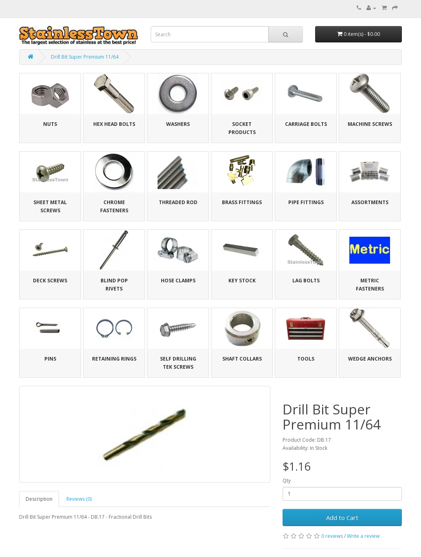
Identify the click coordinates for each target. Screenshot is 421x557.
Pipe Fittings (306, 202)
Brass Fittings (242, 202)
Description (39, 498)
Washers (178, 124)
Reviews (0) (79, 498)
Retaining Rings (114, 358)
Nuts (50, 124)
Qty (287, 480)
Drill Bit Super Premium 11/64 (84, 56)
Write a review (363, 536)
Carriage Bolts (306, 124)
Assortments (369, 202)
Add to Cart (342, 517)
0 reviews (332, 536)
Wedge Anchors (370, 358)
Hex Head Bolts (114, 124)
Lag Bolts (306, 280)
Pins (50, 358)
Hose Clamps (178, 280)
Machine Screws (370, 124)
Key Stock (242, 280)
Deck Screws (50, 280)
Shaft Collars (242, 358)
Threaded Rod (178, 202)
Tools (305, 358)
